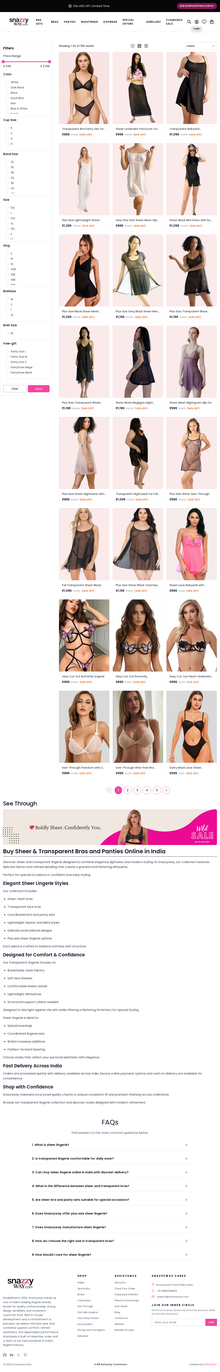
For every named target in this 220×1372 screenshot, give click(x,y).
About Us (120, 1282)
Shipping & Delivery (126, 1294)
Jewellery (153, 22)
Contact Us (121, 1318)
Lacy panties (85, 1324)
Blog (117, 1312)
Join (211, 1322)
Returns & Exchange (127, 1300)
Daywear (110, 22)
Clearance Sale (174, 22)
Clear (14, 389)
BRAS (55, 22)
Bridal (80, 1294)
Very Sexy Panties (88, 1318)
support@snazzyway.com (173, 1296)
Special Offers (128, 22)
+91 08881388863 (167, 1291)
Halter (81, 1282)
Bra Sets (39, 22)
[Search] (189, 22)
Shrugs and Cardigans (91, 1330)
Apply (38, 389)
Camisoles (84, 1300)
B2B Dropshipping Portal (197, 6)
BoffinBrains (210, 1364)
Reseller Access (124, 1330)
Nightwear (89, 22)
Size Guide (121, 1306)
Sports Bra (83, 1288)
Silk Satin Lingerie (87, 1312)
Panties (70, 22)
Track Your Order (125, 1288)
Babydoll (82, 1336)
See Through (85, 1306)
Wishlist (119, 1324)
